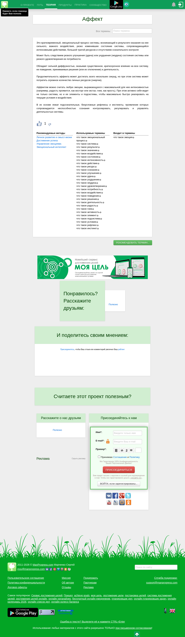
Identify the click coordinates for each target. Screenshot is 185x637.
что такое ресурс (85, 166)
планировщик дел (122, 598)
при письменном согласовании (133, 628)
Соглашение (120, 457)
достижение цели (113, 595)
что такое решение (86, 199)
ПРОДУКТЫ (65, 5)
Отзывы (66, 587)
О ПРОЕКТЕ (27, 5)
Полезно (113, 304)
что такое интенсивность (89, 160)
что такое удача (85, 176)
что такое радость (86, 205)
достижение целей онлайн (31, 598)
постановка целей (135, 595)
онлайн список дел (39, 601)
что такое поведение (87, 195)
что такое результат (87, 147)
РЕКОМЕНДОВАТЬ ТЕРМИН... (132, 242)
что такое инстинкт (86, 228)
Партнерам (89, 582)
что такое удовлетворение (90, 186)
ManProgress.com (43, 564)
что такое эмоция (122, 137)
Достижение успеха (47, 140)
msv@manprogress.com (31, 569)
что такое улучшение (87, 173)
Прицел (68, 595)
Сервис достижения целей (46, 595)
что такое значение (86, 150)
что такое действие (86, 163)
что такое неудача (86, 182)
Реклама (88, 587)
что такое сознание (86, 169)
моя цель (96, 595)
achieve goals (82, 595)
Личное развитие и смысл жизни (54, 137)
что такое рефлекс (86, 225)
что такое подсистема (88, 218)
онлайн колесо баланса (65, 601)
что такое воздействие (88, 153)
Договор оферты (17, 587)
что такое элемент (86, 215)
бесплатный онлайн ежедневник (91, 598)
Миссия (66, 577)
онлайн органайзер (59, 598)
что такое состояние (87, 156)
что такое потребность (88, 189)
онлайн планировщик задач (150, 598)
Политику (134, 457)
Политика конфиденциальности (26, 582)
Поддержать (90, 577)
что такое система (86, 143)
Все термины (103, 31)
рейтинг (121, 349)
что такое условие (86, 221)
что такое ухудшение (87, 179)
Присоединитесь (67, 349)
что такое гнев (84, 208)
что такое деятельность (89, 202)
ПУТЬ (40, 5)
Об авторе (68, 582)
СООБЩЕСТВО (97, 5)
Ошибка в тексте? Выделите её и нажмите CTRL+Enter (92, 621)
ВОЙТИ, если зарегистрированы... (118, 483)
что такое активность (87, 212)
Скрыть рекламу (78, 459)
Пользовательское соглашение (26, 577)
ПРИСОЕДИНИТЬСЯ (119, 469)
